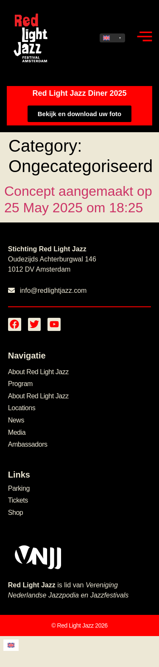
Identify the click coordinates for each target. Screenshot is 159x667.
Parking (19, 488)
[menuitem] (112, 37)
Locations (21, 407)
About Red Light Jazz (38, 371)
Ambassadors (27, 444)
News (16, 420)
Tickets (18, 500)
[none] (112, 37)
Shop (15, 512)
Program (20, 383)
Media (16, 432)
